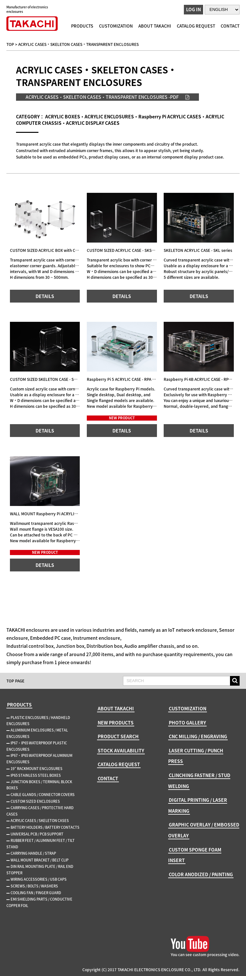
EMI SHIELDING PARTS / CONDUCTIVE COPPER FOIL (39, 902)
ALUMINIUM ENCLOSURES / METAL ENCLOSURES (37, 733)
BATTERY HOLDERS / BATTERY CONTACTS (45, 827)
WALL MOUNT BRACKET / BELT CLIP (40, 860)
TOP (10, 44)
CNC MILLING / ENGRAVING (198, 736)
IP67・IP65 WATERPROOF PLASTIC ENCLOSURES (36, 746)
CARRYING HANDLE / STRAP (33, 853)
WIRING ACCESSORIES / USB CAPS (39, 879)
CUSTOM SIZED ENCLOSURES (35, 801)
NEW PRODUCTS (116, 722)
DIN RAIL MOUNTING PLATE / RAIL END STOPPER (39, 870)
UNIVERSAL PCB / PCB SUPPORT (37, 834)
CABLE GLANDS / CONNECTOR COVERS (43, 794)
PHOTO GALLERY (187, 722)
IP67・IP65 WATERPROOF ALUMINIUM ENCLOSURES (39, 759)
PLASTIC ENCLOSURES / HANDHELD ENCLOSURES (38, 721)
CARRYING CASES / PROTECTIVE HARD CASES (40, 811)
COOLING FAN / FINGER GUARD (36, 892)
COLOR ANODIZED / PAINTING (201, 874)
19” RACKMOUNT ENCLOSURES (36, 768)
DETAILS (45, 296)
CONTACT (230, 26)
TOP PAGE (15, 681)
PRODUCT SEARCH (118, 736)
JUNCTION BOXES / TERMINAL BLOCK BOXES (39, 785)
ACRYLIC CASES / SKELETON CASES (40, 820)
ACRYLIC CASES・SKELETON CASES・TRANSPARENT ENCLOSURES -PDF (102, 97)
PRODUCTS (82, 26)
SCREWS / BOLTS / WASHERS (34, 886)
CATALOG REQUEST (196, 26)
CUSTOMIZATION (116, 26)
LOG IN (193, 9)
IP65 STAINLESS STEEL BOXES (36, 775)
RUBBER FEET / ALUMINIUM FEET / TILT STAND (40, 844)
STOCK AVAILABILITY (121, 750)
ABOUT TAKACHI (154, 26)
